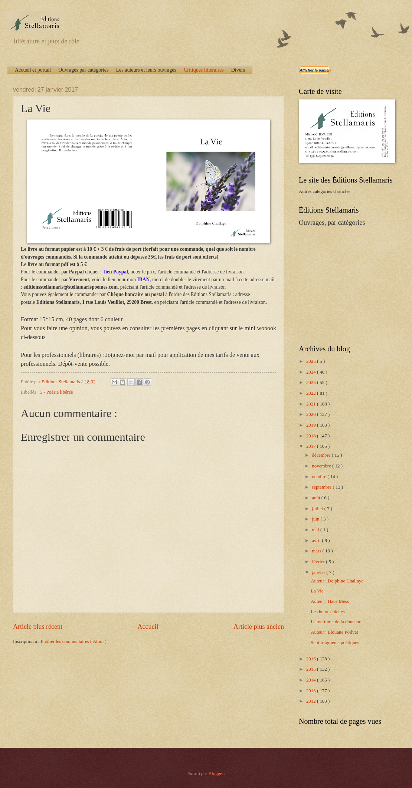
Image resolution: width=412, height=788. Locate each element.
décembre (321, 455)
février (319, 561)
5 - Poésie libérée (56, 392)
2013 (311, 690)
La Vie (317, 591)
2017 (311, 446)
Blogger (216, 773)
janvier (319, 572)
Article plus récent (37, 626)
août (316, 497)
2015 (311, 669)
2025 (311, 361)
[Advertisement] (345, 285)
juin (316, 519)
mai (316, 529)
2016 (311, 658)
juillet (318, 508)
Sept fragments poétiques (335, 642)
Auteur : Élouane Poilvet (334, 632)
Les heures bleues (328, 611)
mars (317, 551)
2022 (311, 393)
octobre (319, 476)
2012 (311, 701)
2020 (311, 414)
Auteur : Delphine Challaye (337, 581)
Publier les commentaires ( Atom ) (74, 641)
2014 (311, 680)
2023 (311, 382)
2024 (311, 372)
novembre (322, 466)
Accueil (147, 626)
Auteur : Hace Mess (330, 601)
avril (317, 540)
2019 (311, 425)
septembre (322, 487)
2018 (311, 436)
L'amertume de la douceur (335, 621)
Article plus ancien (258, 626)
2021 (311, 404)
